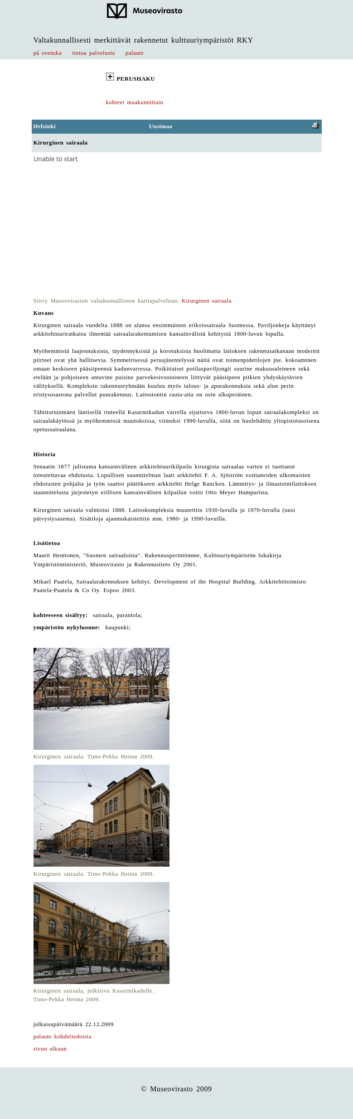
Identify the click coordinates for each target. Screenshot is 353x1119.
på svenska (48, 53)
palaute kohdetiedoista (63, 1036)
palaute (135, 53)
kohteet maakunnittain (135, 102)
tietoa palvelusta (94, 53)
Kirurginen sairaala (207, 301)
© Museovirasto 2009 (176, 1089)
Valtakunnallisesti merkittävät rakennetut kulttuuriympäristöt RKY (144, 40)
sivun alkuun (50, 1049)
